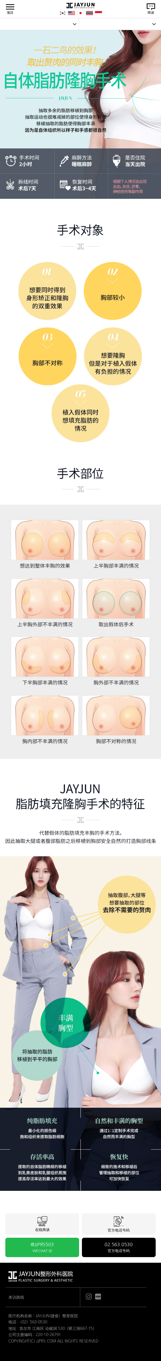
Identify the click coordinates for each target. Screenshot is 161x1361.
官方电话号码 (119, 1224)
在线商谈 (42, 1224)
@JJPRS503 (42, 1247)
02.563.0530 (119, 1247)
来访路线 (16, 1297)
